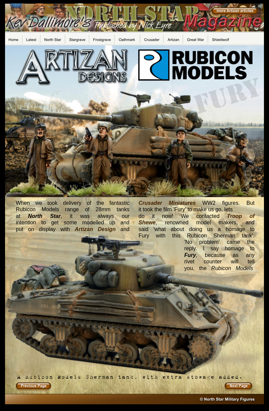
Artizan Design (95, 229)
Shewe (147, 222)
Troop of (241, 216)
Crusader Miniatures (167, 203)
